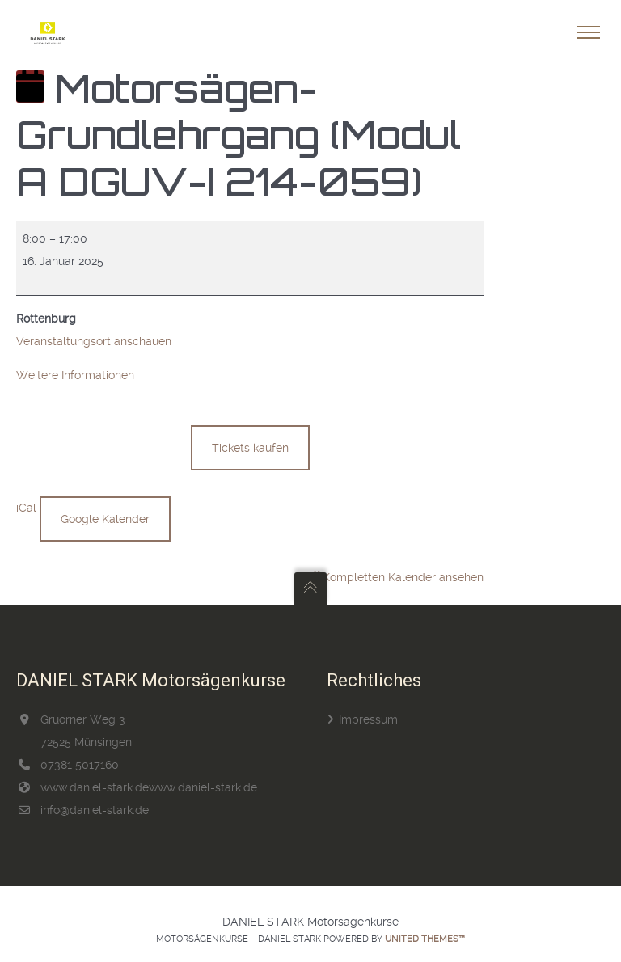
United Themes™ (425, 939)
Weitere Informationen (75, 375)
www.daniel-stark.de (94, 787)
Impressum (368, 719)
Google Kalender (105, 519)
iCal (26, 507)
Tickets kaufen (250, 447)
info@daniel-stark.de (94, 810)
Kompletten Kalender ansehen (403, 577)
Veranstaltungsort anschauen (93, 341)
